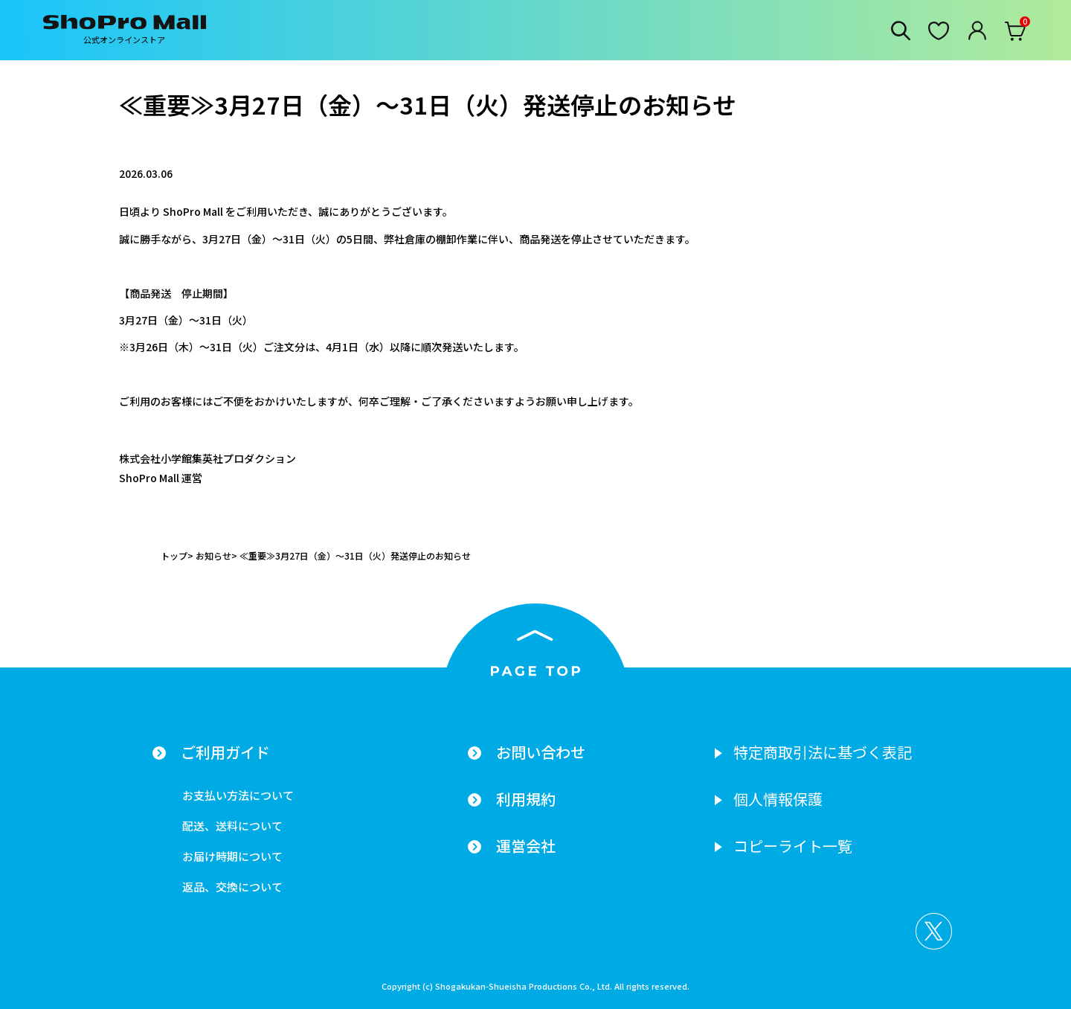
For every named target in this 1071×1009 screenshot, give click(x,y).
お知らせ (213, 555)
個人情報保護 (778, 799)
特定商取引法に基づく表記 (822, 752)
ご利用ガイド (225, 752)
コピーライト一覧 (792, 846)
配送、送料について (232, 825)
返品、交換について (232, 886)
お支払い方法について (238, 795)
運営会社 (526, 846)
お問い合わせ (540, 752)
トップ (174, 555)
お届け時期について (232, 856)
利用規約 (526, 799)
